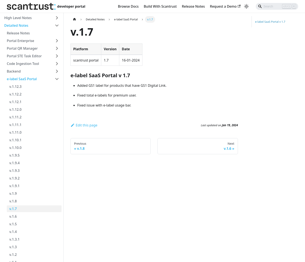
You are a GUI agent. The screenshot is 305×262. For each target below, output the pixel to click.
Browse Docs (128, 6)
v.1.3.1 (14, 239)
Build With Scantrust (160, 6)
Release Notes (193, 6)
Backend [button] (14, 71)
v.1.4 (13, 231)
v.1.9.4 (14, 163)
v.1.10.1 (15, 140)
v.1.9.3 (14, 170)
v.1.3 (13, 247)
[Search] (277, 6)
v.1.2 (13, 254)
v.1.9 (13, 193)
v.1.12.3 (15, 86)
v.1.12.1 (15, 101)
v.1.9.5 (14, 155)
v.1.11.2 (15, 117)
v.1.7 (13, 208)
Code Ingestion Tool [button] (23, 63)
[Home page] (74, 19)
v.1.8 (13, 201)
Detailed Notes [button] (16, 25)
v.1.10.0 (15, 147)
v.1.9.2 (14, 178)
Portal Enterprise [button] (20, 40)
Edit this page (83, 125)
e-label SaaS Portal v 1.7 (270, 22)
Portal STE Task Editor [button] (24, 56)
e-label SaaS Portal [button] (22, 79)
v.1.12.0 (15, 109)
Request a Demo (225, 6)
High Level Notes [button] (18, 17)
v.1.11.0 (15, 132)
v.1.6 (13, 216)
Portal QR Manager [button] (22, 48)
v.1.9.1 (14, 186)
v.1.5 (13, 224)
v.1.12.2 (15, 94)
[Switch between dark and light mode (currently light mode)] (246, 6)
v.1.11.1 (15, 124)
